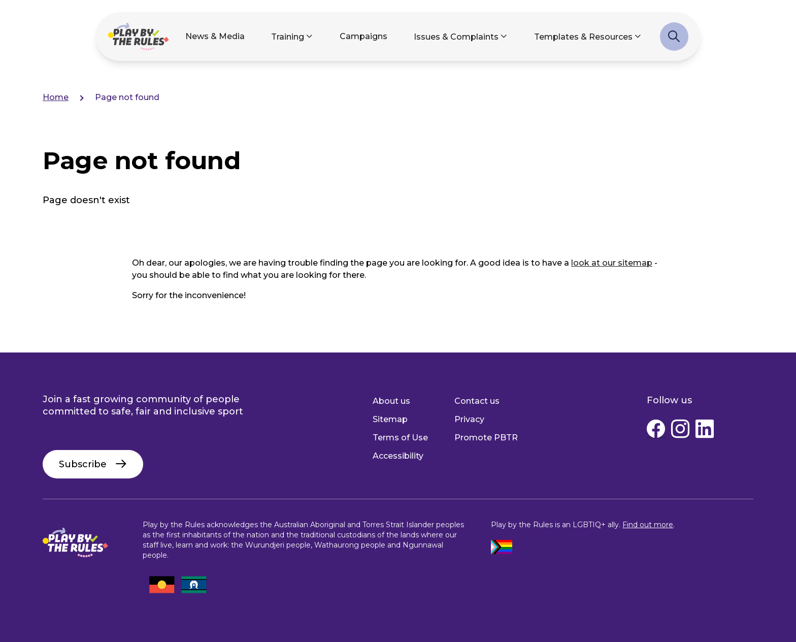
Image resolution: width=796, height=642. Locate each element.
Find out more (647, 524)
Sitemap (390, 419)
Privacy (469, 419)
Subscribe (83, 464)
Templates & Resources (583, 37)
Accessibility (398, 456)
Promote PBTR (486, 437)
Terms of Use (400, 437)
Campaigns (363, 36)
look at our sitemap (611, 263)
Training (287, 37)
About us (391, 401)
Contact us (477, 401)
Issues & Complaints (456, 37)
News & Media (215, 36)
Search (674, 42)
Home (56, 97)
